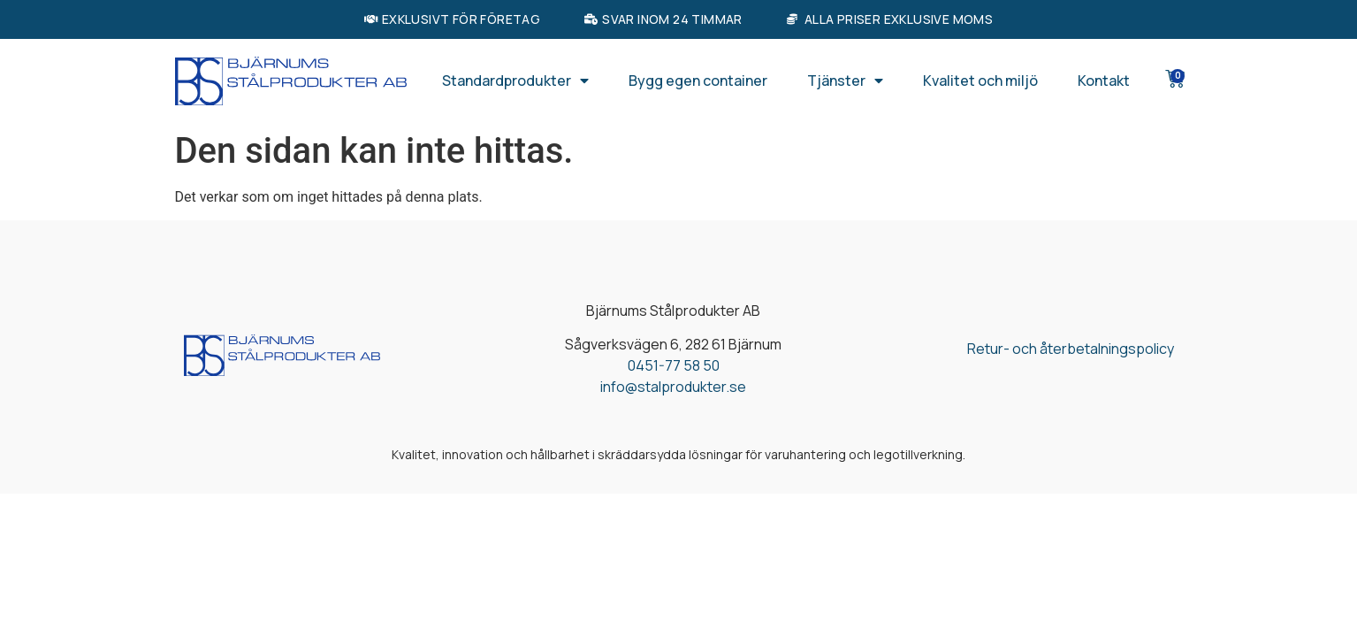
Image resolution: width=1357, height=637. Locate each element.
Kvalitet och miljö (980, 80)
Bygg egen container (698, 80)
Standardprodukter (515, 80)
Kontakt (1104, 80)
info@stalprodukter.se (673, 386)
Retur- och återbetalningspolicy (1070, 348)
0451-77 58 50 (674, 365)
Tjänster (845, 80)
